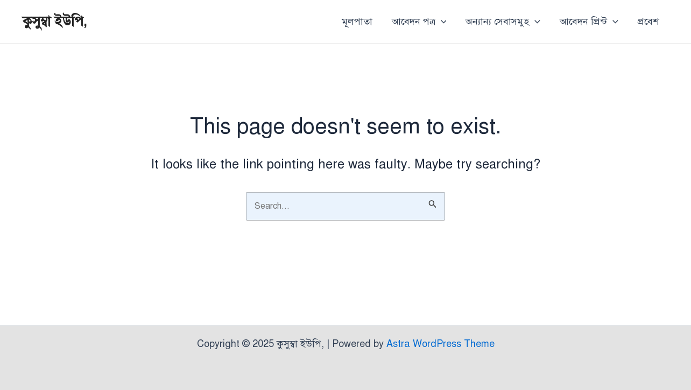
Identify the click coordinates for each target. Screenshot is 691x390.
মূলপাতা (357, 21)
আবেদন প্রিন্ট (589, 21)
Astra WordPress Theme (440, 344)
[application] (441, 21)
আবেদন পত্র (419, 21)
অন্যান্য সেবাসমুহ (503, 21)
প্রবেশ (648, 21)
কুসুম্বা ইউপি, (55, 21)
